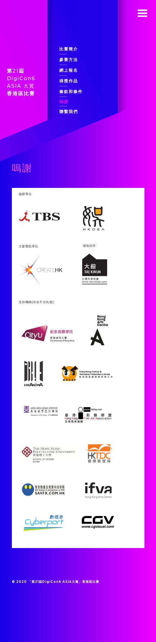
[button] (142, 13)
